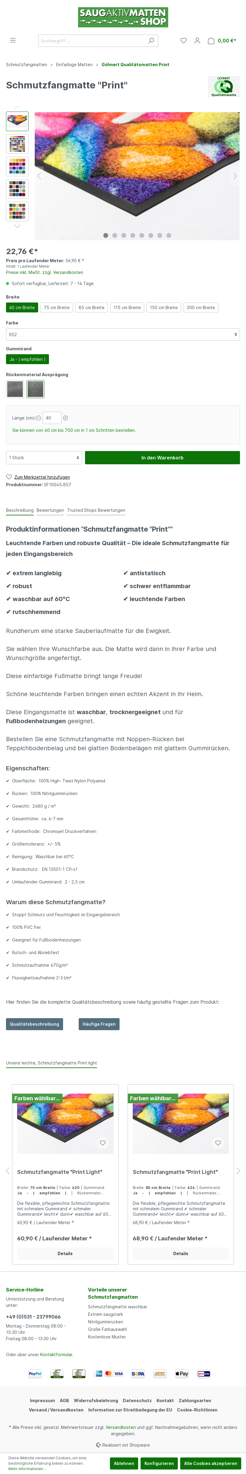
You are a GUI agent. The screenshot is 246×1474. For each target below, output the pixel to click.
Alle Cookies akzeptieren (210, 1463)
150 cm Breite (164, 307)
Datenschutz (137, 1400)
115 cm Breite (127, 307)
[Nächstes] (235, 176)
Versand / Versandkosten (56, 1409)
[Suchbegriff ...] (91, 41)
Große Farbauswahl (107, 1329)
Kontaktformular (56, 1354)
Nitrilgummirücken (105, 1321)
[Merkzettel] (183, 40)
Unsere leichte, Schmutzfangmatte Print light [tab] (51, 1062)
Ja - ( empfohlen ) (27, 359)
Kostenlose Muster (107, 1336)
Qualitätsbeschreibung (34, 1024)
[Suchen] (151, 41)
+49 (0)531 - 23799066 (33, 1317)
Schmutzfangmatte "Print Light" (59, 1172)
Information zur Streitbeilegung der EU (130, 1409)
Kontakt (165, 1400)
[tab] (20, 510)
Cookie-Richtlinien (197, 1409)
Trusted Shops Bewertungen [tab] (96, 510)
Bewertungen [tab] (50, 510)
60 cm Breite (22, 307)
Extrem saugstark (105, 1314)
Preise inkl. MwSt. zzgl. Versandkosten (44, 272)
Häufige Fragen (99, 1024)
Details (65, 1253)
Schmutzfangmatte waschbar (117, 1306)
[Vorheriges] (39, 176)
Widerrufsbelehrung (96, 1400)
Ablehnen (124, 1463)
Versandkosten (121, 1427)
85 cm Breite (92, 307)
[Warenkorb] (222, 41)
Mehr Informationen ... (27, 1468)
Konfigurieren (159, 1463)
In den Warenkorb (162, 458)
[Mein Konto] (197, 40)
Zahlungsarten (195, 1400)
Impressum (42, 1400)
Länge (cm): (24, 417)
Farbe (12, 322)
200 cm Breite (201, 307)
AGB (64, 1400)
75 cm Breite (57, 307)
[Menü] (13, 40)
